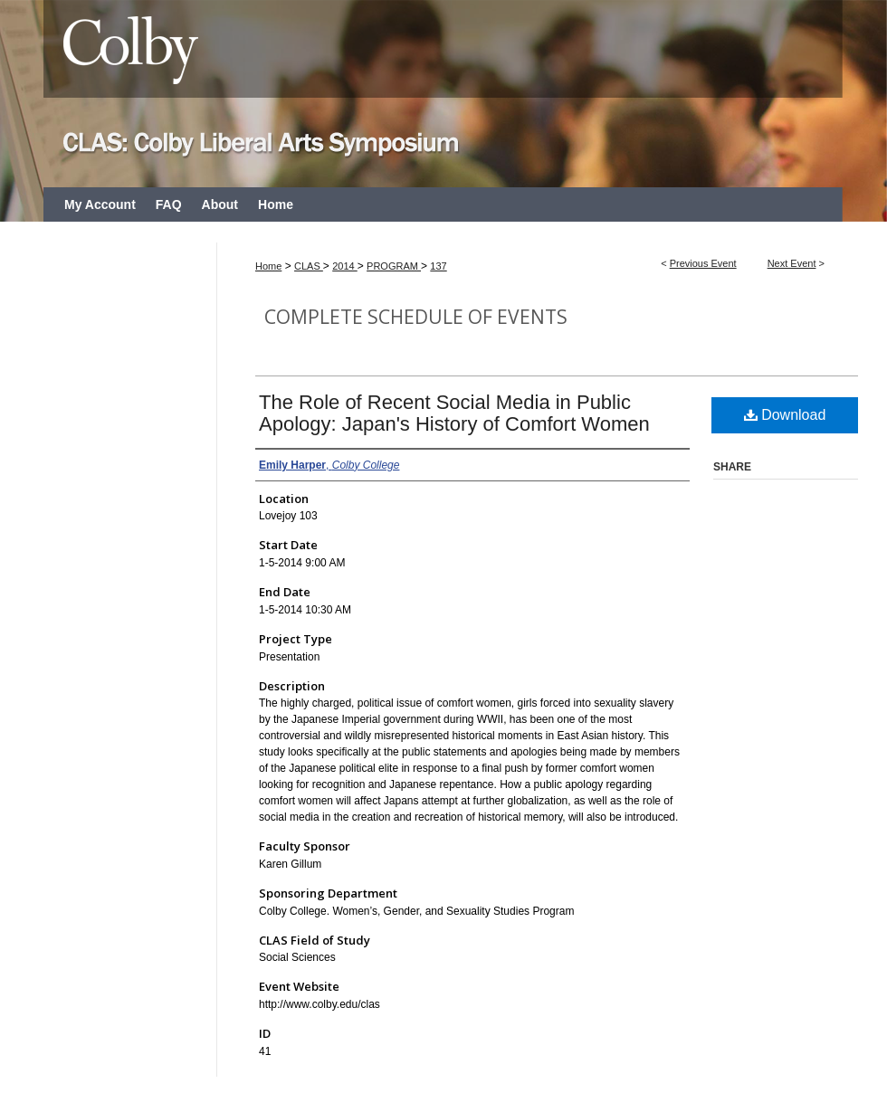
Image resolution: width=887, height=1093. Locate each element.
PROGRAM (394, 266)
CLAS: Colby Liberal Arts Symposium (443, 93)
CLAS (308, 266)
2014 (345, 266)
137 (438, 266)
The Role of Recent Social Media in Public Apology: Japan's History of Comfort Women (454, 413)
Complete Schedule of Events (415, 316)
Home (268, 266)
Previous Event (703, 263)
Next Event (792, 263)
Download (785, 415)
